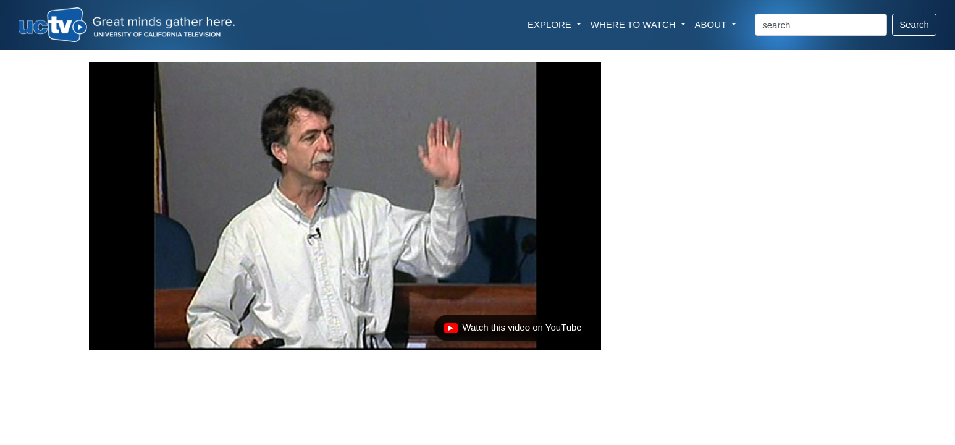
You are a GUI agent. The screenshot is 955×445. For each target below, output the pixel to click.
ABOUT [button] (712, 24)
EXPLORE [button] (551, 24)
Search (914, 24)
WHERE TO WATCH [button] (634, 24)
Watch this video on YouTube (513, 330)
